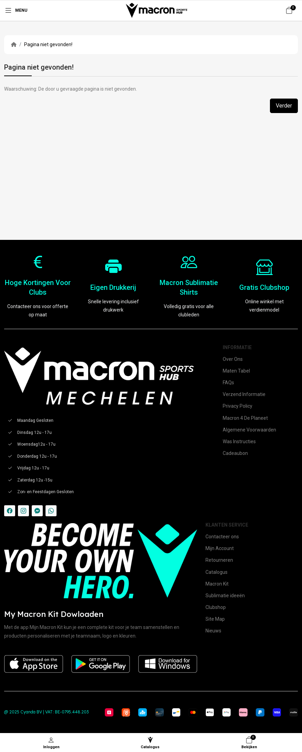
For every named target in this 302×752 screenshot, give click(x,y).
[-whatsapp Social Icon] (51, 510)
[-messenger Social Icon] (37, 510)
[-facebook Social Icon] (9, 510)
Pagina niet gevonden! (48, 44)
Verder (284, 105)
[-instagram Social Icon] (23, 510)
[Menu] (16, 10)
